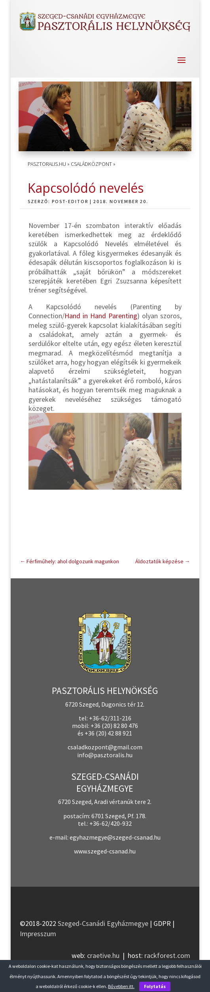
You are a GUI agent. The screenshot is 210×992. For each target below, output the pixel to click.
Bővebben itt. (121, 986)
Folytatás (155, 986)
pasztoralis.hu (47, 163)
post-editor (70, 201)
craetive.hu (103, 955)
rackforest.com (167, 955)
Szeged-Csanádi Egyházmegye (103, 923)
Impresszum (38, 933)
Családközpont (91, 163)
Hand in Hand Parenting (100, 315)
